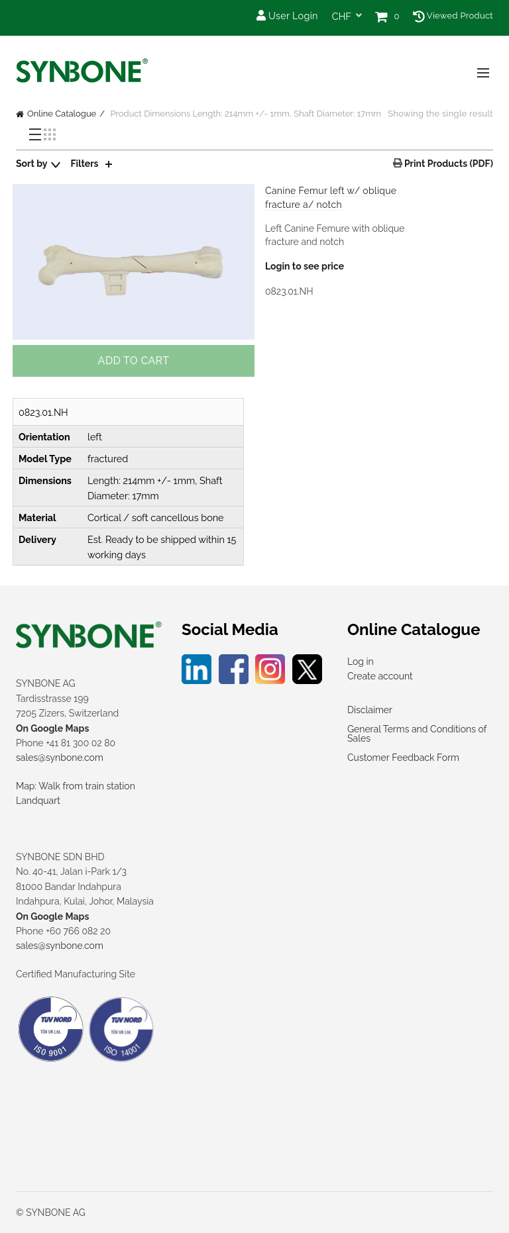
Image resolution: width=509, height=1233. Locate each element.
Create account (380, 676)
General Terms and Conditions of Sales (416, 734)
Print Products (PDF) (447, 163)
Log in (360, 661)
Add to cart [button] (134, 360)
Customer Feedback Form (403, 757)
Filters (85, 163)
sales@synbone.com (59, 757)
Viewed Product (453, 16)
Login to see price (304, 266)
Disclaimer (369, 710)
